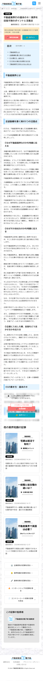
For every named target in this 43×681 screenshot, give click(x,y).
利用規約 (16, 662)
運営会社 (6, 662)
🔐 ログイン (30, 38)
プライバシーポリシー (31, 662)
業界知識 (13, 9)
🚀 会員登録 (21, 409)
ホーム (5, 9)
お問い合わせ (21, 665)
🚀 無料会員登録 (12, 38)
